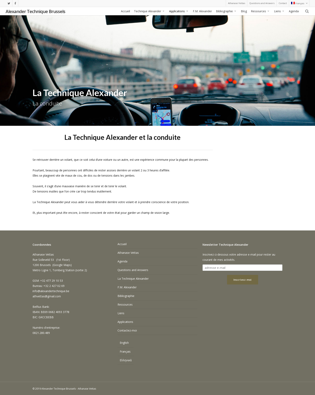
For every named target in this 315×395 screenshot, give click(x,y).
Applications (125, 322)
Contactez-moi (127, 330)
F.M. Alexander (127, 287)
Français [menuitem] (125, 351)
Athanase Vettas (128, 253)
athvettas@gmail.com (47, 296)
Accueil (122, 244)
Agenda (122, 261)
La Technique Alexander (133, 278)
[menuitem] (299, 3)
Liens (121, 313)
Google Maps (62, 265)
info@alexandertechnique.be (51, 291)
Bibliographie (126, 296)
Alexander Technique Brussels (35, 11)
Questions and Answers (133, 270)
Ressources (125, 304)
